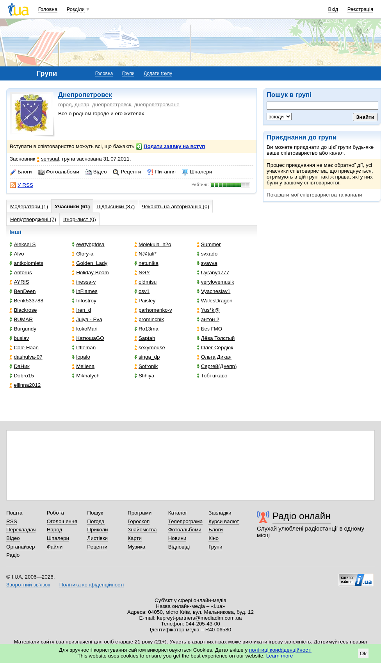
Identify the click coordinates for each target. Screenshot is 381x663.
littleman (84, 347)
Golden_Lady (89, 263)
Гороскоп (139, 521)
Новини (177, 538)
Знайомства (142, 530)
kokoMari (85, 329)
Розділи (76, 9)
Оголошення (62, 521)
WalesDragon (215, 301)
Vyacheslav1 (214, 291)
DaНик (19, 366)
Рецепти (127, 172)
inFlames (85, 291)
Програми (139, 513)
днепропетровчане (156, 104)
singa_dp (147, 357)
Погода (95, 521)
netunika (146, 263)
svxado (207, 254)
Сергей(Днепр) (217, 366)
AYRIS (19, 282)
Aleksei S (22, 244)
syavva (207, 263)
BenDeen (22, 291)
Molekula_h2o (152, 244)
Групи (128, 73)
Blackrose (23, 310)
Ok (363, 653)
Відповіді (179, 547)
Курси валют (223, 521)
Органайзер (20, 547)
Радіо (13, 555)
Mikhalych (86, 376)
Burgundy (22, 329)
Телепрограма (185, 521)
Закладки (219, 513)
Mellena (83, 366)
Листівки (97, 538)
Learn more (279, 656)
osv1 (142, 291)
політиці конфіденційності (280, 650)
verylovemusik (215, 282)
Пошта (14, 513)
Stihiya (144, 376)
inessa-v (84, 282)
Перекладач (21, 530)
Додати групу (158, 73)
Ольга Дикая (214, 357)
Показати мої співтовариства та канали (314, 195)
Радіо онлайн (301, 516)
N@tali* (145, 254)
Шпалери (197, 172)
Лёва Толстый (216, 338)
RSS (11, 521)
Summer (209, 244)
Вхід (333, 9)
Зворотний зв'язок (28, 585)
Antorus (20, 272)
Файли (55, 547)
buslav (19, 338)
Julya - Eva (87, 319)
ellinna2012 (25, 385)
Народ (54, 530)
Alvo (16, 254)
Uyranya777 (213, 272)
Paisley (144, 301)
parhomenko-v (153, 310)
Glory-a (82, 254)
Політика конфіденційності (91, 585)
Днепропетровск (85, 94)
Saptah (144, 338)
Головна (47, 9)
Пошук (95, 513)
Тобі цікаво (212, 376)
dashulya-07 (25, 357)
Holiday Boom (90, 272)
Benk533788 (26, 301)
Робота (55, 513)
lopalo (81, 357)
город (65, 104)
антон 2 (208, 319)
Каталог (177, 513)
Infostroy (84, 301)
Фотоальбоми (58, 172)
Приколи (97, 530)
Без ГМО (210, 329)
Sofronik (146, 366)
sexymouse (149, 347)
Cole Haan (24, 347)
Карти (135, 538)
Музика (136, 547)
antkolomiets (26, 263)
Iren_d (81, 310)
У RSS (21, 185)
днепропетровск (111, 104)
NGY (142, 272)
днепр (82, 104)
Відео (96, 172)
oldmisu (145, 282)
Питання (161, 172)
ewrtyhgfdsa (88, 244)
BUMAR (21, 319)
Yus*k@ (208, 310)
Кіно (213, 538)
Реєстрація (360, 9)
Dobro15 (21, 376)
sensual (48, 159)
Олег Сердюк (215, 347)
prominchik (149, 319)
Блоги (21, 172)
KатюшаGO (88, 338)
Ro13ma (146, 329)
